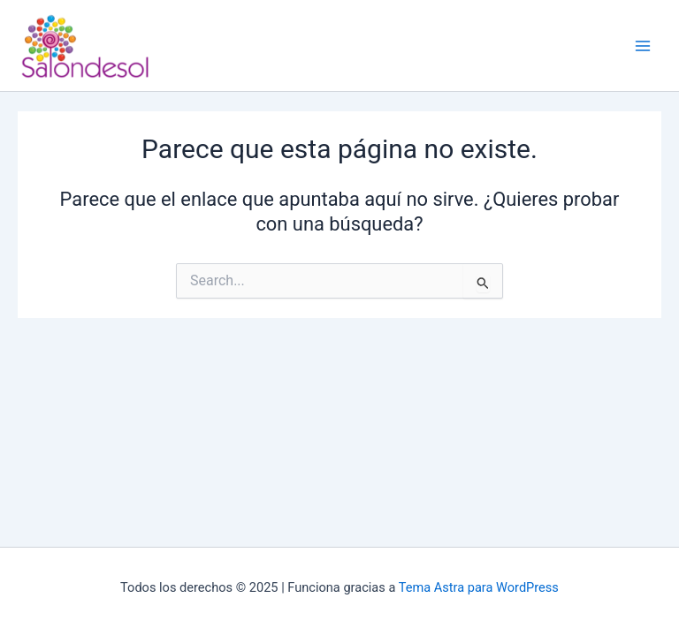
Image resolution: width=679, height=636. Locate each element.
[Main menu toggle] (642, 45)
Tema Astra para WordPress (479, 587)
